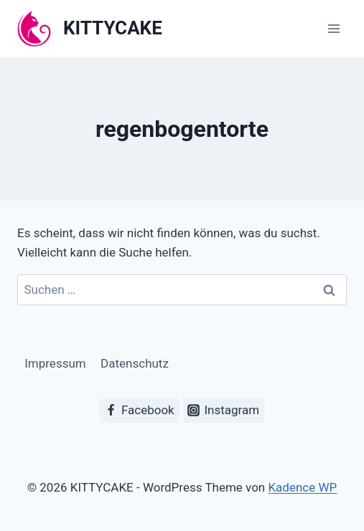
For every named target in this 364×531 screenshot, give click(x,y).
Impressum (55, 363)
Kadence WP (302, 487)
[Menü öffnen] (333, 28)
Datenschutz (135, 363)
